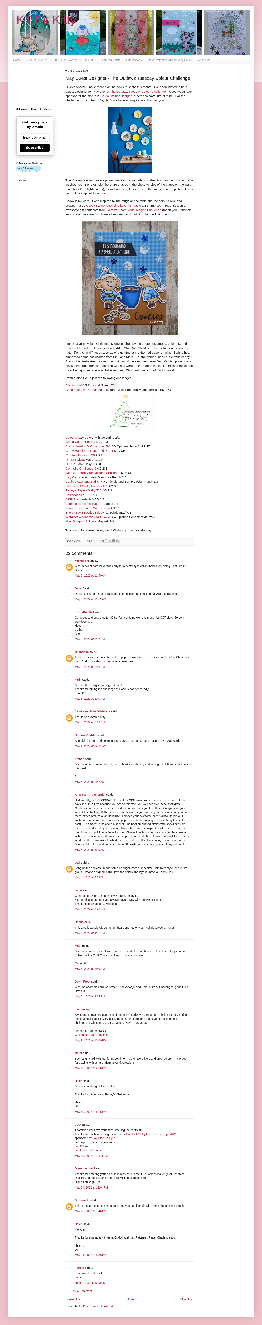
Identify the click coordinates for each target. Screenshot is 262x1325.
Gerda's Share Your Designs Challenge (133, 210)
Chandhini (82, 652)
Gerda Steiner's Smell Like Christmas (112, 205)
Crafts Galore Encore (80, 442)
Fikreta (79, 1267)
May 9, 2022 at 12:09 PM (90, 1040)
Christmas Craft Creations (84, 389)
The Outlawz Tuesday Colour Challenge (138, 91)
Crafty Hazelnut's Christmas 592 (88, 446)
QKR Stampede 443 (80, 499)
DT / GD (89, 60)
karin (78, 679)
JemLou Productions (88, 1150)
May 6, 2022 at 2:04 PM (90, 996)
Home (17, 60)
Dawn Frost (82, 981)
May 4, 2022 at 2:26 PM (90, 909)
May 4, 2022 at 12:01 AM (90, 746)
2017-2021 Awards (66, 60)
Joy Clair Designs (104, 1138)
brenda (79, 759)
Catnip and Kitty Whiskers (92, 711)
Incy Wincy (74, 477)
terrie (78, 890)
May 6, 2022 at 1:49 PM (90, 968)
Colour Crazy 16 (77, 437)
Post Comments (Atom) (98, 1306)
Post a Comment (81, 1291)
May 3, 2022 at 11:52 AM (90, 599)
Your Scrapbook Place (81, 521)
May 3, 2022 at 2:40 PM (90, 698)
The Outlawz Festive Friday (85, 512)
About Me (204, 60)
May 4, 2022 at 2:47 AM (90, 782)
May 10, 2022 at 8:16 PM (90, 1111)
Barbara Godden (86, 735)
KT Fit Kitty (46, 20)
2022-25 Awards (37, 60)
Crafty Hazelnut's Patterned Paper (89, 450)
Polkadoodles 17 (77, 495)
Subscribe (35, 148)
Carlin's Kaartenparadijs (82, 481)
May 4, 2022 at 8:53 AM (90, 877)
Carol (78, 1053)
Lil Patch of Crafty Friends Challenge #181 (149, 1134)
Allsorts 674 (74, 385)
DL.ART (71, 464)
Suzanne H (82, 1200)
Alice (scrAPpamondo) (90, 794)
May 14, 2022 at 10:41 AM (91, 1155)
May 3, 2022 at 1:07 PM (90, 639)
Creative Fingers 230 (80, 455)
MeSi (78, 945)
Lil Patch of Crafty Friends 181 (87, 486)
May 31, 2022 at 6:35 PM (90, 1255)
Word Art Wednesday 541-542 (87, 517)
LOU (78, 1124)
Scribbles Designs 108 (81, 503)
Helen (78, 1081)
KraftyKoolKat (84, 612)
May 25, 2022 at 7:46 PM (90, 1211)
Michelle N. (82, 560)
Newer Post (74, 1299)
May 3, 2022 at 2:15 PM (90, 667)
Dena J (79, 588)
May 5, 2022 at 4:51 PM (90, 933)
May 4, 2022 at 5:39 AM (90, 849)
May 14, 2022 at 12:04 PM (91, 1187)
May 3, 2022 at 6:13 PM (90, 722)
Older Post (186, 1299)
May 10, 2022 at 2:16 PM (90, 1068)
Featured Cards (110, 60)
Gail (77, 862)
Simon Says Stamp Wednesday (88, 508)
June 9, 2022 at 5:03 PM (90, 1282)
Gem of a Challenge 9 (81, 468)
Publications (134, 60)
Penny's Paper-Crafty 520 (84, 490)
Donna (79, 922)
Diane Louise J (85, 1168)
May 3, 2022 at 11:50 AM (90, 575)
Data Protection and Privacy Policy (170, 60)
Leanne (80, 1009)
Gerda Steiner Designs (116, 96)
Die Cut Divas (75, 459)
